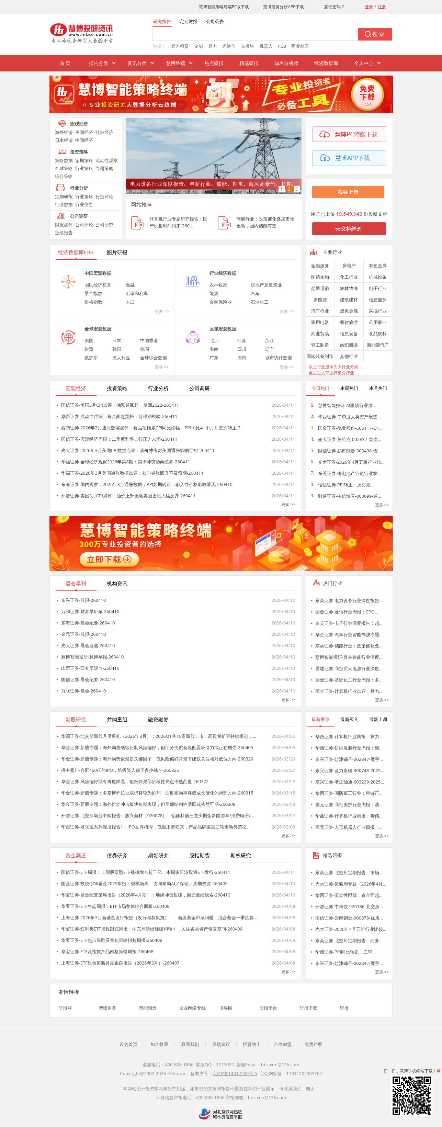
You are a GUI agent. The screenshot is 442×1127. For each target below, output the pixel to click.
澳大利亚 (121, 357)
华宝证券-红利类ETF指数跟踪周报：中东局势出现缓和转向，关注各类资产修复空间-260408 (152, 929)
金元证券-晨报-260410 (83, 634)
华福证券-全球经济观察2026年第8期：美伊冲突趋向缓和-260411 (125, 462)
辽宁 (269, 349)
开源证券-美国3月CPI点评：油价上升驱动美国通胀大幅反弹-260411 (128, 496)
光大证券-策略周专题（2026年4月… (350, 884)
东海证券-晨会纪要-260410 (88, 623)
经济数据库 (326, 63)
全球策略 (64, 168)
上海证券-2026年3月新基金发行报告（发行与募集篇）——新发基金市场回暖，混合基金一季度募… (159, 917)
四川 (241, 349)
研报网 (65, 1008)
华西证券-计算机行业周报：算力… (349, 736)
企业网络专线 (192, 1008)
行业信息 (84, 204)
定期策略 (84, 160)
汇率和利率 (137, 293)
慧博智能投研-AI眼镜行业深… (343, 405)
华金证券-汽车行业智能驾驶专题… (349, 634)
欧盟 (88, 349)
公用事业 (378, 322)
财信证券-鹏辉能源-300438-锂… (346, 450)
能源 (213, 293)
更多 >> (162, 311)
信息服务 (378, 299)
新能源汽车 (378, 345)
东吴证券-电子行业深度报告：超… (349, 623)
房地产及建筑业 (266, 285)
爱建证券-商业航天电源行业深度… (349, 668)
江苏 (241, 340)
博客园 (226, 1008)
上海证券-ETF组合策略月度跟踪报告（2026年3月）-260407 (120, 963)
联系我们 (190, 1044)
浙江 (269, 340)
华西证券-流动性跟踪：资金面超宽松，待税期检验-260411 (119, 416)
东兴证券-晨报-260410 (83, 600)
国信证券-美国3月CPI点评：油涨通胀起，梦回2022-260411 (120, 405)
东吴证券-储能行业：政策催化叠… (349, 646)
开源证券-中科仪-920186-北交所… (349, 906)
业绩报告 (64, 232)
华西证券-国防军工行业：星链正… (349, 793)
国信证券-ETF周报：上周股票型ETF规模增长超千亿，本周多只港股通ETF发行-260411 (145, 872)
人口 (130, 302)
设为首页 (128, 1044)
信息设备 (349, 333)
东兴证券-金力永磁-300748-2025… (349, 770)
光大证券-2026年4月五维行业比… (348, 462)
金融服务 (320, 265)
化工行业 (349, 277)
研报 (344, 1008)
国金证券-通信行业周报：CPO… (346, 612)
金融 (130, 285)
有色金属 (378, 265)
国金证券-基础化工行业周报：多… (349, 680)
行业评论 (104, 196)
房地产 (349, 265)
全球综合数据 (153, 357)
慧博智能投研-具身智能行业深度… (349, 657)
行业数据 (64, 204)
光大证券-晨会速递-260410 (88, 645)
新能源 (320, 299)
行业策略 (84, 168)
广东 (213, 357)
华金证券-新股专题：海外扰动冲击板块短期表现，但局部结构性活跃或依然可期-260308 (148, 804)
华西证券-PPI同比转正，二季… (345, 952)
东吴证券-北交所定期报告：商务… (349, 940)
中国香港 (149, 340)
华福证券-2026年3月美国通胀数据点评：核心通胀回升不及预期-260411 (132, 473)
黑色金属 (349, 311)
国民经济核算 (97, 285)
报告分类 (98, 63)
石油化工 (260, 302)
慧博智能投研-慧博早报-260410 (92, 657)
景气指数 (93, 293)
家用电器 (320, 322)
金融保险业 (220, 302)
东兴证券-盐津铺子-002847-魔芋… (349, 759)
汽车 (255, 293)
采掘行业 (378, 311)
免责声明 (313, 1044)
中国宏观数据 (97, 273)
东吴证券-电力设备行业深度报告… (349, 600)
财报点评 (64, 225)
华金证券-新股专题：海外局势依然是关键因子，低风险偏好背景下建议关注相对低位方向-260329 (157, 759)
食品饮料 (378, 333)
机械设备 (378, 277)
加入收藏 (159, 1044)
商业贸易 (320, 333)
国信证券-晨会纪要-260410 (88, 679)
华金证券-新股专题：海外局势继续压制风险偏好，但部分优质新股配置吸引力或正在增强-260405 (157, 747)
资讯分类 (137, 63)
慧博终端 (175, 63)
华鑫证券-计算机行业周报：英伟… (349, 816)
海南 (213, 349)
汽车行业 (320, 311)
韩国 (116, 349)
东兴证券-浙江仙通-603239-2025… (349, 782)
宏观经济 (79, 124)
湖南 (241, 357)
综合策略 (64, 176)
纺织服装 (349, 345)
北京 (213, 340)
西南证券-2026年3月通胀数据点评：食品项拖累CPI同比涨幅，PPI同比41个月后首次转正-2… (152, 428)
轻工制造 (320, 345)
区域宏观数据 (222, 329)
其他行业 (349, 356)
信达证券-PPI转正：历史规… (342, 484)
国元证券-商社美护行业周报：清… (349, 804)
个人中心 (363, 63)
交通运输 (320, 288)
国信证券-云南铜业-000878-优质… (349, 918)
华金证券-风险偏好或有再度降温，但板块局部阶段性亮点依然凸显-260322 (135, 781)
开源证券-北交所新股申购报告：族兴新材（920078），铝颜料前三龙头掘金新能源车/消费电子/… (157, 815)
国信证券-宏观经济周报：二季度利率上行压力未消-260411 (119, 439)
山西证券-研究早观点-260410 (90, 668)
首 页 (65, 63)
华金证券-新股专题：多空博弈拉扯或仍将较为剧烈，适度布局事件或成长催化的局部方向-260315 (157, 793)
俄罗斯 (91, 357)
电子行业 (378, 288)
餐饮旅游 (349, 322)
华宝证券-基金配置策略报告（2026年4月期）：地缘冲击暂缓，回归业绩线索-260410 (145, 895)
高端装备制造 (320, 356)
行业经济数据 (222, 273)
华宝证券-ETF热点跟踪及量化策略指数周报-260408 (111, 940)
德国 (144, 349)
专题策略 (104, 168)
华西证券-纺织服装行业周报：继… (349, 748)
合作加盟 (283, 1044)
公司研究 (104, 225)
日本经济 (64, 140)
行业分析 (79, 188)
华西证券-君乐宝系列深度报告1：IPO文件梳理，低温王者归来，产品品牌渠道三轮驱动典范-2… (155, 827)
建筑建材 (349, 299)
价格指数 (93, 302)
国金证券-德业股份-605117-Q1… (347, 427)
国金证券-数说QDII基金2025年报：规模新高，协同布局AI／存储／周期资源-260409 (144, 883)
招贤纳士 (252, 1044)
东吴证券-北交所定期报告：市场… (349, 872)
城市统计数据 (278, 357)
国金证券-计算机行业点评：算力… (349, 691)
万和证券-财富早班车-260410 (90, 611)
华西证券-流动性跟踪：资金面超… (349, 895)
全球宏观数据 (97, 329)
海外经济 (64, 132)
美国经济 (84, 132)
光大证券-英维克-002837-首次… (346, 439)
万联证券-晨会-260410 (83, 691)
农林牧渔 (218, 285)
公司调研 (79, 216)
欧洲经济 (104, 132)
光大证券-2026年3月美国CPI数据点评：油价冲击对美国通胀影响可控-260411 (138, 450)
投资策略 (79, 152)
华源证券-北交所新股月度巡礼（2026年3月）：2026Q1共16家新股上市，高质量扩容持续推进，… (159, 736)
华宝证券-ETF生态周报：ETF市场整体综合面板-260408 (115, 906)
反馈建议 (221, 1044)
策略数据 (64, 160)
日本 (116, 340)
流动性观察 (106, 160)
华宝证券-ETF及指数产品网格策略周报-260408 (107, 951)
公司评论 (84, 225)
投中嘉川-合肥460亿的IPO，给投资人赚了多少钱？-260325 (120, 770)
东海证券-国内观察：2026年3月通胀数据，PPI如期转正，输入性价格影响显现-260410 (147, 484)
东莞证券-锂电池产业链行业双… (346, 473)
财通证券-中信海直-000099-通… (346, 496)
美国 (88, 340)
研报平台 (268, 1008)
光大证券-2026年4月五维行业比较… (350, 929)
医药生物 (320, 277)
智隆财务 (107, 1008)
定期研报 (64, 196)
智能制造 (148, 1008)
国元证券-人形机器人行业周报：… (349, 827)
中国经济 (84, 140)
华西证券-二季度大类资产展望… (346, 416)
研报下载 (308, 1008)
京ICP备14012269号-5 (235, 1073)
